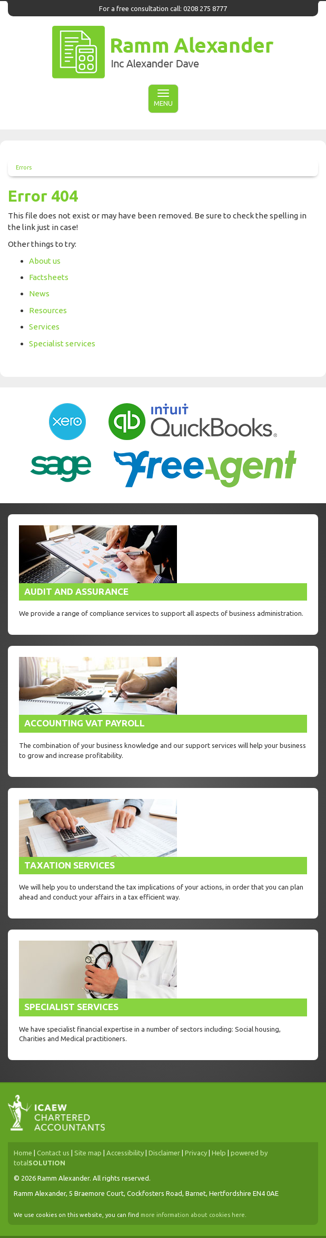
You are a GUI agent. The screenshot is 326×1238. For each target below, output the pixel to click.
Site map (88, 1152)
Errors (24, 167)
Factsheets (48, 277)
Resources (48, 310)
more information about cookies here (193, 1215)
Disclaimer (164, 1152)
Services (44, 326)
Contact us (53, 1152)
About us (45, 260)
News (39, 293)
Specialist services (62, 343)
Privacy (196, 1152)
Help (219, 1152)
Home (23, 1152)
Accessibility (125, 1152)
